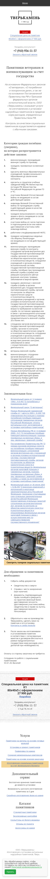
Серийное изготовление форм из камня (25, 795)
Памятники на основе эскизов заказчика (25, 759)
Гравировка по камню (25, 751)
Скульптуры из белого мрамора (25, 820)
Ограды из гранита (25, 824)
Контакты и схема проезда (23, 625)
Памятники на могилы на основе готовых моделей (25, 742)
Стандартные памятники (25, 812)
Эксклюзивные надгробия (25, 816)
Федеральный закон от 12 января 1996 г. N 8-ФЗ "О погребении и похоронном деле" (26, 401)
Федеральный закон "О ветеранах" (27, 407)
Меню (25, 3)
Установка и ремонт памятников (25, 747)
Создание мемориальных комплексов (25, 755)
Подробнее (25, 696)
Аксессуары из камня (25, 828)
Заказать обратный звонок (25, 54)
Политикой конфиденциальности (26, 867)
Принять (10, 872)
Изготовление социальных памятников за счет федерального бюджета (25, 764)
